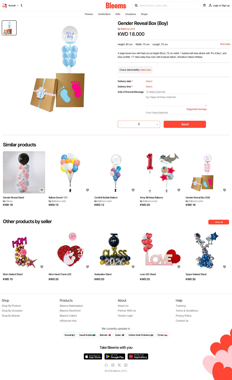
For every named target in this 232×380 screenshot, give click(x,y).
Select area (145, 69)
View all (219, 222)
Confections (104, 14)
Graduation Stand (103, 274)
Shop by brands (11, 315)
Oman (162, 335)
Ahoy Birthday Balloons (151, 197)
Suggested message (197, 109)
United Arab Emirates (141, 335)
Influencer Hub (68, 320)
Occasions (130, 14)
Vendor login (125, 315)
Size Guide (225, 44)
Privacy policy (183, 315)
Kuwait (70, 335)
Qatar (119, 335)
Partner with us (127, 310)
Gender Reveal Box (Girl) (198, 197)
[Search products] (167, 5)
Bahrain (105, 335)
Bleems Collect (68, 315)
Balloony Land (128, 28)
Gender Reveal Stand (13, 197)
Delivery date (125, 81)
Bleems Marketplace (71, 305)
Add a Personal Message (131, 91)
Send (184, 124)
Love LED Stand (148, 274)
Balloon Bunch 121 (58, 197)
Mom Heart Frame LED (60, 274)
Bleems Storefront (70, 310)
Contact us (182, 320)
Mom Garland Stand (13, 274)
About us (123, 305)
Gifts (117, 14)
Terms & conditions (187, 310)
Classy (8, 201)
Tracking (181, 305)
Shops (144, 14)
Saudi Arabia (87, 335)
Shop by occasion (12, 310)
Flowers (89, 14)
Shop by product (11, 305)
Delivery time (125, 86)
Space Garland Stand (196, 274)
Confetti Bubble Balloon (106, 197)
